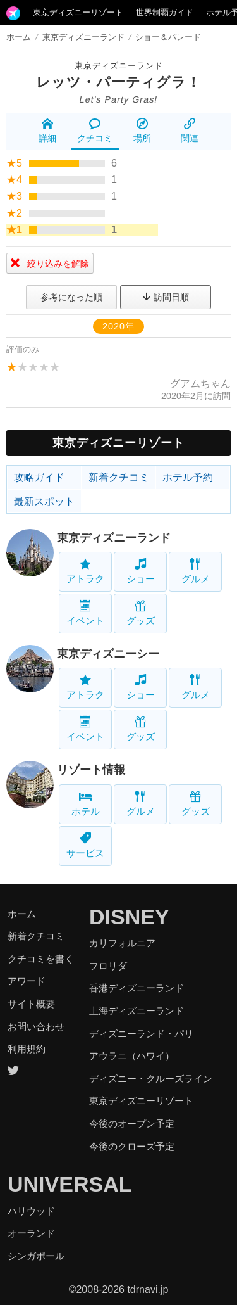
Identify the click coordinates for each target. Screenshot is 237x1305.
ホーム (18, 37)
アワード (27, 981)
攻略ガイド (39, 477)
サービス (85, 845)
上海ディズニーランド (136, 1010)
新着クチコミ (118, 477)
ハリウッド (31, 1211)
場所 (142, 130)
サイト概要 (31, 1003)
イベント (85, 613)
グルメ (195, 571)
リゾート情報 (91, 769)
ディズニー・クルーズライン (150, 1078)
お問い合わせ (36, 1026)
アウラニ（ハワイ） (131, 1055)
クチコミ (94, 130)
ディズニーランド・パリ (141, 1033)
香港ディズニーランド (136, 988)
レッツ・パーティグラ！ (118, 82)
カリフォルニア (122, 943)
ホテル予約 (187, 477)
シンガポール (36, 1256)
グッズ (140, 613)
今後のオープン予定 (131, 1123)
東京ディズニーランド (119, 65)
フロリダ (108, 965)
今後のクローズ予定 (131, 1146)
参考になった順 (71, 297)
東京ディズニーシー (108, 653)
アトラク (85, 571)
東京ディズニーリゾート (78, 12)
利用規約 (27, 1048)
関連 (189, 130)
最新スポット (44, 501)
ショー (140, 571)
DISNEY (129, 917)
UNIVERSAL (69, 1184)
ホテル (85, 804)
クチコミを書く (41, 958)
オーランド (31, 1233)
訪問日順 (165, 297)
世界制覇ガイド (164, 12)
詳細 (47, 130)
